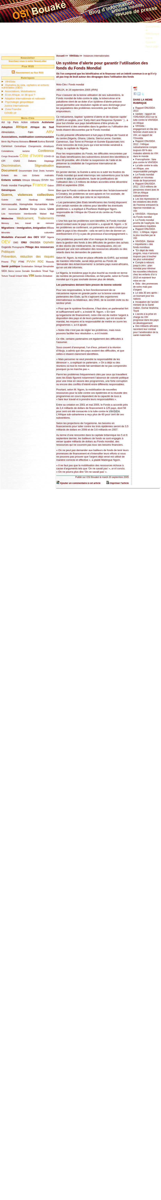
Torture (4, 276)
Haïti (18, 200)
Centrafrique (20, 146)
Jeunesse (12, 209)
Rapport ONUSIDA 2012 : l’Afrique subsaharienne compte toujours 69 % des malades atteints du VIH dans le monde (145, 149)
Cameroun (6, 146)
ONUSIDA (35, 242)
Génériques (8, 190)
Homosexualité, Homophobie (17, 204)
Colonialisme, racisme (15, 151)
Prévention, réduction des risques (27, 256)
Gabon (51, 185)
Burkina (41, 141)
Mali (52, 214)
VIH (31, 275)
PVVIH (31, 261)
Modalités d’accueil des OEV (20, 237)
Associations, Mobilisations (20, 91)
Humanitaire (41, 204)
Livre (51, 208)
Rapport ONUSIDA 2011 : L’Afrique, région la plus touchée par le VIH (145, 234)
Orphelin (48, 242)
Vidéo (25, 276)
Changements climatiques (41, 146)
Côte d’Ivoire (31, 155)
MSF (43, 237)
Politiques (8, 251)
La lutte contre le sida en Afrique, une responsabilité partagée (145, 168)
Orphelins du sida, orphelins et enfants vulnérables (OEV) (25, 86)
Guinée (4, 200)
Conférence (46, 150)
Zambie (38, 276)
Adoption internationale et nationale (25, 98)
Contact (150, 42)
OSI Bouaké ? (151, 20)
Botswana (23, 141)
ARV (50, 132)
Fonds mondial (9, 185)
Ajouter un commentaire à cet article (80, 483)
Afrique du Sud (42, 127)
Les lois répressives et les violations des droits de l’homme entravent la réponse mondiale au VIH (145, 205)
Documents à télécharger (153, 30)
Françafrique (24, 185)
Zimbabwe (47, 276)
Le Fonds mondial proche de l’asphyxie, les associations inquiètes (146, 223)
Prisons (4, 262)
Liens (149, 37)
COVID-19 (10, 112)
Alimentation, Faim (17, 132)
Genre (51, 190)
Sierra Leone (14, 271)
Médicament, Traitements (35, 218)
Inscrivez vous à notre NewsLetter (27, 61)
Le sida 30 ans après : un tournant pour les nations (145, 295)
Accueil (60, 55)
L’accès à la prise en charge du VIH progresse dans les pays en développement (145, 318)
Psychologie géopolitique (19, 102)
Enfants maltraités (43, 175)
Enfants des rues (14, 175)
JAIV (3, 209)
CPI (3, 161)
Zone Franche (13, 109)
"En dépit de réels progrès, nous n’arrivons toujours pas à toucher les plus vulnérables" (145, 255)
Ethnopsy (35, 180)
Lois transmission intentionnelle (18, 214)
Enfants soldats (11, 179)
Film (52, 180)
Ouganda (6, 247)
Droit (35, 171)
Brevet (33, 141)
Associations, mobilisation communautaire (27, 136)
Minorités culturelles (27, 232)
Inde (51, 204)
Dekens (32, 161)
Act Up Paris (9, 122)
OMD (15, 242)
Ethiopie (26, 180)
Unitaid (18, 276)
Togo (51, 271)
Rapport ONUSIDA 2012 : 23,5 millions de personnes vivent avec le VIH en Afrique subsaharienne (146, 189)
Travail (12, 276)
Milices (50, 228)
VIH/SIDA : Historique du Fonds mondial (145, 215)
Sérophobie (48, 266)
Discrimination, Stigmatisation (27, 165)
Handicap (33, 200)
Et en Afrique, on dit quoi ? (20, 94)
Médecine (7, 218)
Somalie (26, 271)
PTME (21, 262)
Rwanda (50, 262)
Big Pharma (13, 141)
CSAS (16, 161)
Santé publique (10, 266)
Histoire (50, 199)
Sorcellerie (36, 271)
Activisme (48, 122)
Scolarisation (27, 266)
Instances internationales (96, 55)
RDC (41, 261)
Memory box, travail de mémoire (27, 223)
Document (9, 170)
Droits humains (46, 171)
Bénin (4, 141)
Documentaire (25, 171)
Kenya (33, 209)
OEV (5, 241)
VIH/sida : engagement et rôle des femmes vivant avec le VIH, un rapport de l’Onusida (145, 132)
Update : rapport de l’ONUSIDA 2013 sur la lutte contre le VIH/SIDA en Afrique (145, 118)
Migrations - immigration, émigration (23, 227)
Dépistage (49, 161)
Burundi (50, 141)
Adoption (7, 127)
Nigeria (50, 237)
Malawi (43, 214)
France (39, 184)
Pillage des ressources (39, 247)
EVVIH (45, 180)
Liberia (42, 209)
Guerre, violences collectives (27, 195)
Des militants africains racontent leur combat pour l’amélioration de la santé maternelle (145, 331)
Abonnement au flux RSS (29, 72)
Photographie (18, 247)
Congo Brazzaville (10, 156)
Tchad (45, 271)
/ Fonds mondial (75, 84)
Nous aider (152, 46)
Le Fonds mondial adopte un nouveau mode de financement (144, 177)
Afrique (21, 127)
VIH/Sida (10, 81)
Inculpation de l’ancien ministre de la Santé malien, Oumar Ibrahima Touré (145, 306)
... (147, 50)
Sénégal (38, 266)
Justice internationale (16, 105)
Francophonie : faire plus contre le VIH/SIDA (145, 161)
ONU (24, 242)
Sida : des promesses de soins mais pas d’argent (145, 286)
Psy (13, 261)
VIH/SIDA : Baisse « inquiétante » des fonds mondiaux (143, 244)
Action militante (30, 122)
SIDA (4, 271)
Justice (23, 208)
